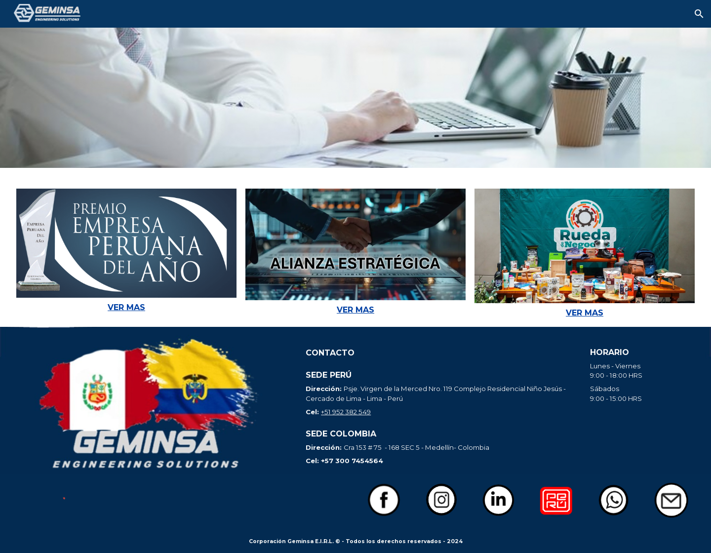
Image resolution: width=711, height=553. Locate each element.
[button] (699, 14)
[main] (126, 307)
